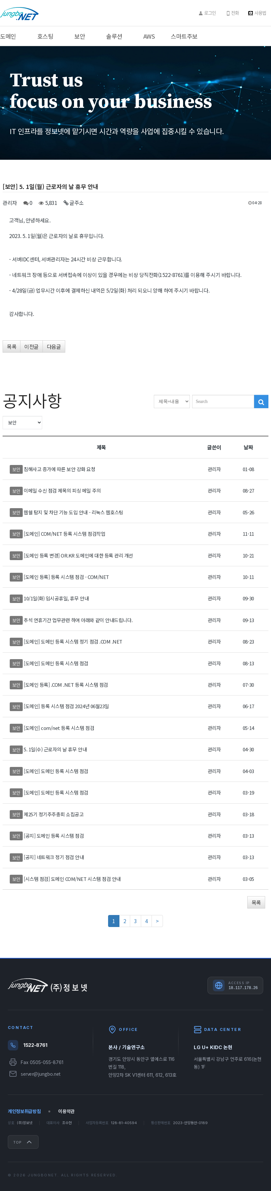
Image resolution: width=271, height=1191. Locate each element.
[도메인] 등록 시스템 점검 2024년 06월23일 (66, 706)
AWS (149, 36)
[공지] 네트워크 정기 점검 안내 (54, 857)
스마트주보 (184, 36)
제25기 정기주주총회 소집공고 (53, 814)
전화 (235, 13)
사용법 (260, 13)
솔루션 (114, 36)
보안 (79, 36)
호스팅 (45, 36)
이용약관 (66, 1111)
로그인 (210, 13)
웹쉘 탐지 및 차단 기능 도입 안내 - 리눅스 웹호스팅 (73, 512)
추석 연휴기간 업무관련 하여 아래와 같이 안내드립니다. (78, 620)
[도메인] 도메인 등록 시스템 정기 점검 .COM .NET (73, 641)
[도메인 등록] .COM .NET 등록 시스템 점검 (66, 684)
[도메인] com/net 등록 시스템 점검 (59, 727)
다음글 (54, 346)
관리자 (10, 203)
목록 (11, 346)
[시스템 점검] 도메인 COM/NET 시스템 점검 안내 (72, 878)
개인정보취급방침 (24, 1111)
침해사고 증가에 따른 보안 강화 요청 (59, 469)
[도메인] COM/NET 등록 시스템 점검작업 (64, 533)
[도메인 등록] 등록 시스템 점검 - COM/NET (66, 576)
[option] (135, 103)
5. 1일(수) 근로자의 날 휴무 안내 (55, 749)
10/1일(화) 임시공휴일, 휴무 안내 (56, 598)
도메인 (8, 36)
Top (23, 1142)
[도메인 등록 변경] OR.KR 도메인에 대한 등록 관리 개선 (78, 555)
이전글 (31, 346)
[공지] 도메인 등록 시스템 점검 (54, 835)
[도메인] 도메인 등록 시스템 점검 (56, 663)
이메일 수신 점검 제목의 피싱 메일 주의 (62, 490)
